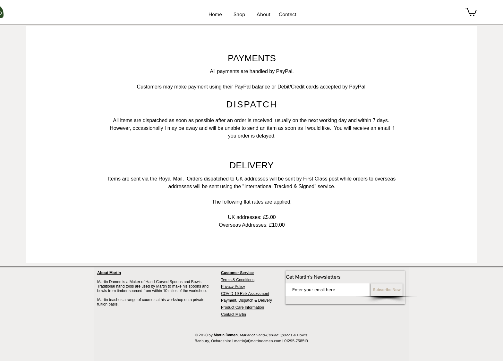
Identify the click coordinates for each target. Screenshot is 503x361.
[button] (471, 11)
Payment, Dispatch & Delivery (246, 300)
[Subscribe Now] (387, 289)
